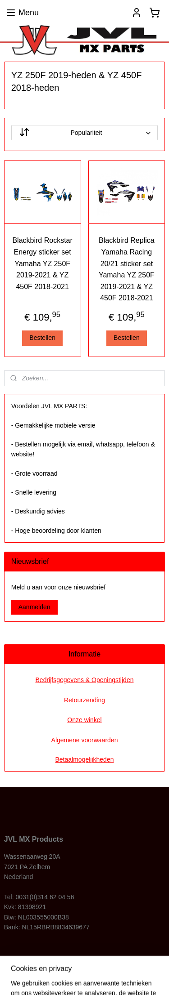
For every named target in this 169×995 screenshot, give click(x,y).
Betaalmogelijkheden (84, 759)
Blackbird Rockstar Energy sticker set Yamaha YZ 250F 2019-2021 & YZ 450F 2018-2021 (42, 263)
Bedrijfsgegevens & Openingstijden (85, 679)
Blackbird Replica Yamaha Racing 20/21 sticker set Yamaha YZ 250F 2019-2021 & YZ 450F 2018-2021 (127, 269)
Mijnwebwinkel (98, 978)
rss (103, 963)
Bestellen (42, 337)
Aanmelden (34, 607)
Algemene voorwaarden (84, 740)
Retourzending (84, 700)
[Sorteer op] (85, 133)
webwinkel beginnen (133, 963)
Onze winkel (84, 719)
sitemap (88, 963)
